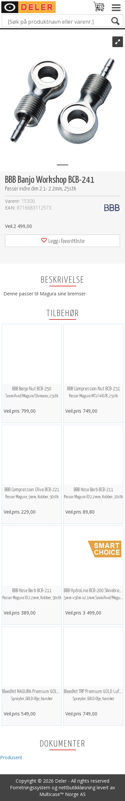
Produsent (11, 757)
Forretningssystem (30, 787)
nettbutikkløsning (77, 787)
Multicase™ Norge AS (62, 794)
